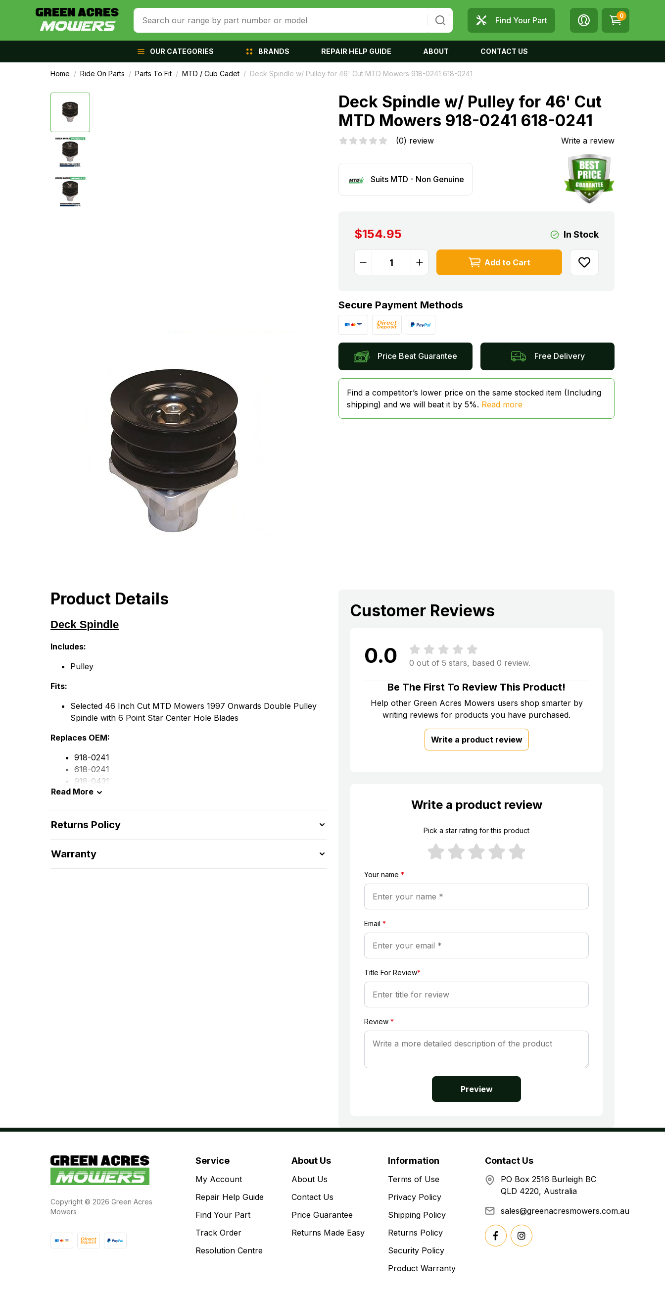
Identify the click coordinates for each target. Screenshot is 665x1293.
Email (375, 923)
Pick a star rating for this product (476, 830)
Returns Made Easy (328, 1233)
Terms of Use (413, 1179)
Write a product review (476, 740)
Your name (384, 874)
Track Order (218, 1233)
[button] (584, 20)
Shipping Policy (417, 1215)
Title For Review (392, 972)
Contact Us (312, 1197)
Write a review (588, 141)
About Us (309, 1179)
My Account (218, 1179)
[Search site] (440, 20)
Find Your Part (222, 1215)
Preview (477, 1089)
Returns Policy (415, 1233)
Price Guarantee (322, 1215)
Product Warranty (422, 1268)
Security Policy (416, 1250)
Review (379, 1021)
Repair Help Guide (229, 1197)
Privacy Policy (414, 1197)
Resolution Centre (229, 1250)
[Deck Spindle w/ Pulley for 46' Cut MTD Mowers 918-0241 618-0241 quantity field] (391, 262)
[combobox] (281, 20)
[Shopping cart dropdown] (615, 20)
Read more (501, 404)
